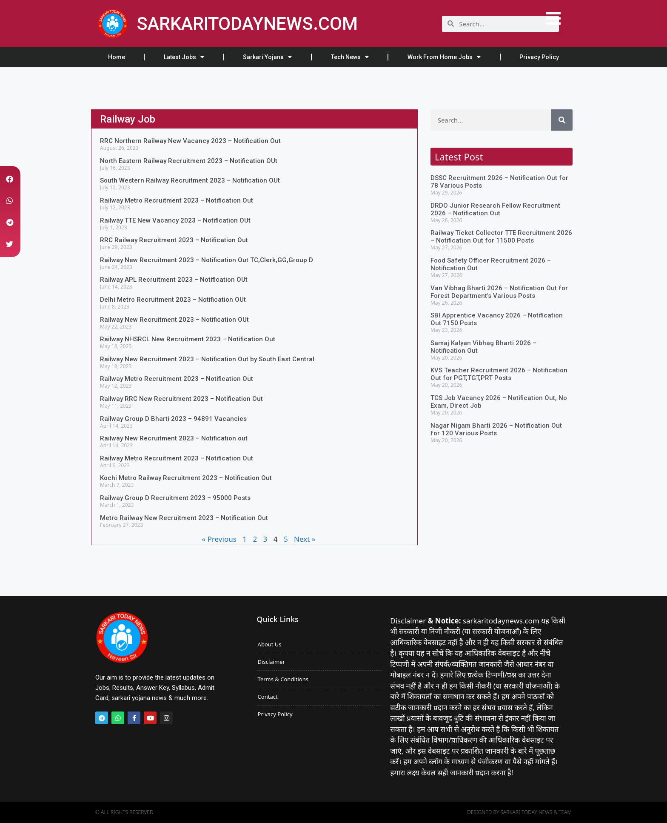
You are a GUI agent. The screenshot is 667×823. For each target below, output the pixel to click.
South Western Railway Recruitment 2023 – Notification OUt (190, 180)
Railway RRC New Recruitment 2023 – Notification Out (181, 399)
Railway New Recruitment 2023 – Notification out (174, 438)
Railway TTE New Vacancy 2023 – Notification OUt (175, 220)
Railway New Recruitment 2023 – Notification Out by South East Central (207, 359)
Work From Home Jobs (444, 57)
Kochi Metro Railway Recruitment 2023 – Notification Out (186, 478)
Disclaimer (271, 662)
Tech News (350, 57)
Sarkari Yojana (267, 57)
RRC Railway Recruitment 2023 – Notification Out (174, 240)
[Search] (562, 120)
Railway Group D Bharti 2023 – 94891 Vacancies (173, 419)
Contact (268, 696)
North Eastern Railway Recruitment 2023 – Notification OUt (188, 161)
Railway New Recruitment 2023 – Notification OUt (174, 319)
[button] (9, 179)
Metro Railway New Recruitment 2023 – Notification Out (184, 518)
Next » (304, 539)
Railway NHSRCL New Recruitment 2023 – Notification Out (187, 339)
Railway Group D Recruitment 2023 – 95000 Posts (175, 498)
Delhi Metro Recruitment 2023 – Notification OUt (173, 299)
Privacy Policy (539, 57)
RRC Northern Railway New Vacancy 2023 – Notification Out (190, 141)
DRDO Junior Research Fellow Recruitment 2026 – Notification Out (495, 209)
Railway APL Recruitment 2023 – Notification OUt (174, 279)
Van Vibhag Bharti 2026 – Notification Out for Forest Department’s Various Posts (499, 292)
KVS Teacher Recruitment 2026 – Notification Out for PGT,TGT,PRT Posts (498, 374)
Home (116, 57)
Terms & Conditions (283, 679)
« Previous (219, 539)
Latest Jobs (184, 57)
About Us (270, 644)
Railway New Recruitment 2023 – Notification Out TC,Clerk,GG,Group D (206, 260)
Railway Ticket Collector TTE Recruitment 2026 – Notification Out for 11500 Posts (501, 236)
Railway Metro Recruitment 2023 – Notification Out (176, 200)
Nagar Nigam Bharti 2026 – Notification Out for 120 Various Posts (496, 429)
